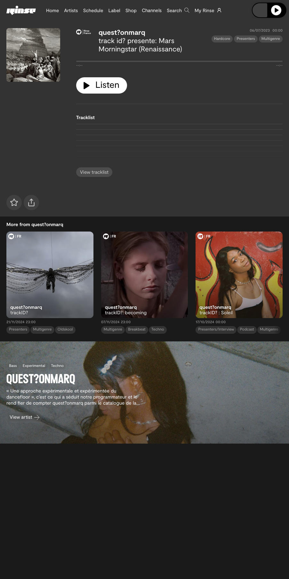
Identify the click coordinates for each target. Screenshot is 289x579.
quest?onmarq (122, 32)
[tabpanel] (179, 62)
